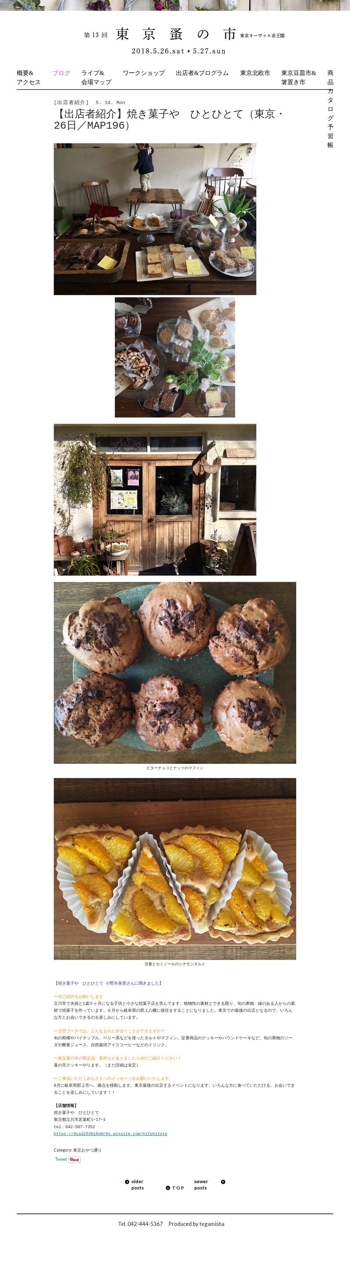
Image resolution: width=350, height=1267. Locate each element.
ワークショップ (144, 73)
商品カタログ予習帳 (330, 109)
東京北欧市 (255, 73)
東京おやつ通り (87, 1150)
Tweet (61, 1159)
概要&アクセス (29, 77)
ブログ (61, 73)
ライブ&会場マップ (96, 77)
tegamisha (211, 1224)
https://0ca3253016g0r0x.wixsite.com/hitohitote (110, 1134)
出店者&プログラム (202, 73)
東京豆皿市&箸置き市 (298, 77)
